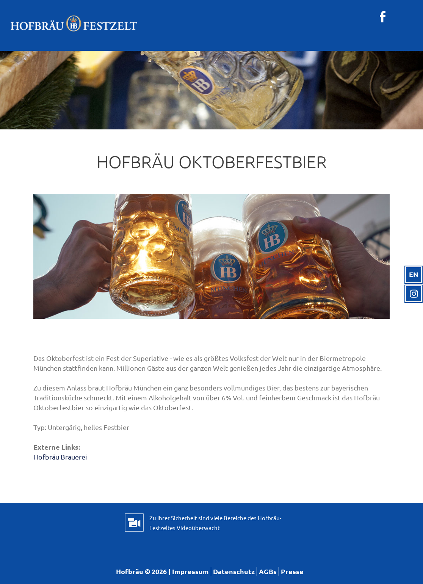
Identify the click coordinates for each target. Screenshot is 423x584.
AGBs (268, 571)
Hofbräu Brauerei (60, 457)
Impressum (190, 571)
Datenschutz (234, 571)
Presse (292, 571)
